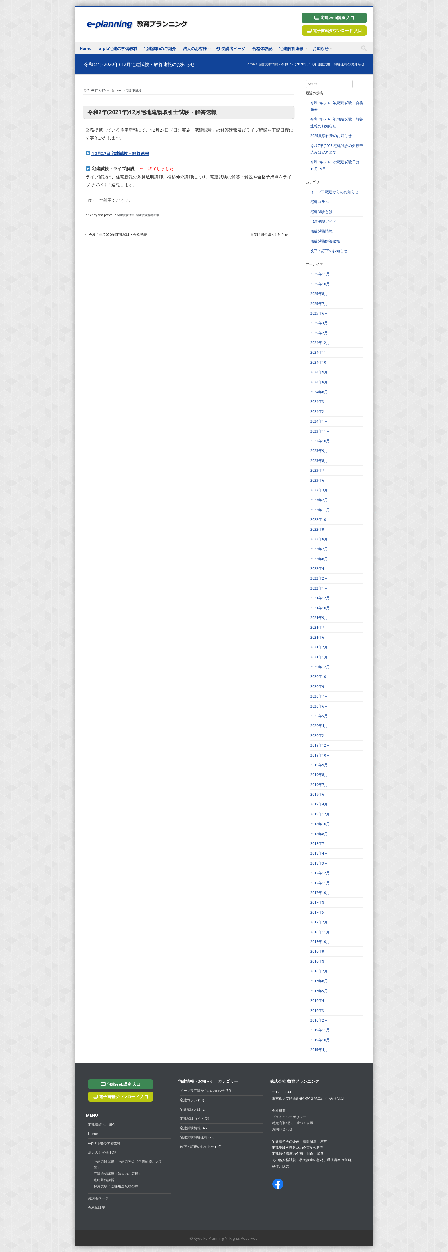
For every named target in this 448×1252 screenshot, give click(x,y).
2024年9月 (319, 372)
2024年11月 (320, 352)
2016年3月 (319, 1010)
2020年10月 (320, 676)
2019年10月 (320, 755)
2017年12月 (320, 872)
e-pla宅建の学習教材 (118, 48)
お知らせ (321, 48)
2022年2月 (319, 578)
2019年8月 (319, 774)
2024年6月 (319, 391)
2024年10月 (320, 362)
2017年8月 (319, 902)
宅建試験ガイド (323, 221)
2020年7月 (319, 696)
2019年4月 (319, 804)
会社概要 (279, 1110)
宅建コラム (319, 201)
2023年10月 (320, 440)
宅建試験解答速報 (147, 215)
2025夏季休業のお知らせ (331, 135)
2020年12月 (320, 666)
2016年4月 (319, 1000)
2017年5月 (319, 912)
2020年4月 (319, 725)
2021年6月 (319, 637)
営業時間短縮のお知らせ (271, 234)
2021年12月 (320, 597)
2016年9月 (319, 951)
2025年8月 (319, 293)
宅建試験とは (321, 211)
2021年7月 (319, 627)
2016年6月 (319, 980)
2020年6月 (319, 706)
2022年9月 (319, 529)
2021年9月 (319, 617)
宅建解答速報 (291, 48)
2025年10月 (320, 283)
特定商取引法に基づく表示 (292, 1122)
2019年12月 (320, 745)
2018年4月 (319, 853)
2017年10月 (320, 892)
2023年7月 (319, 470)
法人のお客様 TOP (102, 1152)
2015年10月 (320, 1039)
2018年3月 (319, 863)
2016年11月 (320, 932)
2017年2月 (319, 922)
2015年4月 (319, 1049)
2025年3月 (319, 322)
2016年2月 (319, 1020)
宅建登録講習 (104, 1179)
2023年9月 (319, 450)
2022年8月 (319, 539)
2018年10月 (320, 823)
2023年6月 (319, 480)
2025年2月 (319, 332)
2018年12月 (320, 814)
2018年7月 (319, 843)
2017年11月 (320, 882)
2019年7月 (319, 784)
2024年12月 (320, 342)
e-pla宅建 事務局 (130, 90)
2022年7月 (319, 548)
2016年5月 (319, 990)
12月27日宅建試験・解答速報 (117, 153)
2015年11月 (320, 1029)
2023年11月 (320, 431)
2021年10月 (320, 607)
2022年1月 (319, 588)
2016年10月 (320, 941)
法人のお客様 (195, 48)
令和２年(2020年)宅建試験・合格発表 (116, 234)
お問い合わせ (282, 1129)
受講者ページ (230, 48)
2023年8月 (319, 460)
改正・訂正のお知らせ (328, 250)
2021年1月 (319, 657)
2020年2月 (319, 735)
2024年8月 (319, 382)
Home (86, 48)
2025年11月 (320, 273)
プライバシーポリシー (289, 1116)
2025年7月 (319, 303)
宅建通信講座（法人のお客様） (118, 1173)
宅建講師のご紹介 (160, 48)
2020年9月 (319, 686)
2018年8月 (319, 833)
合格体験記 (262, 48)
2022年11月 (320, 509)
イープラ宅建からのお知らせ (334, 191)
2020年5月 (319, 715)
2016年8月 (319, 961)
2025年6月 (319, 313)
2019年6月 (319, 794)
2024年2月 (319, 411)
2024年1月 (319, 421)
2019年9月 (319, 764)
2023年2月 (319, 499)
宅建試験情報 (268, 64)
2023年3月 (319, 490)
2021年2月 (319, 647)
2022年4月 (319, 568)
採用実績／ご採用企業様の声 (116, 1186)
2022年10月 (320, 519)
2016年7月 (319, 971)
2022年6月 (319, 558)
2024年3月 (319, 401)
